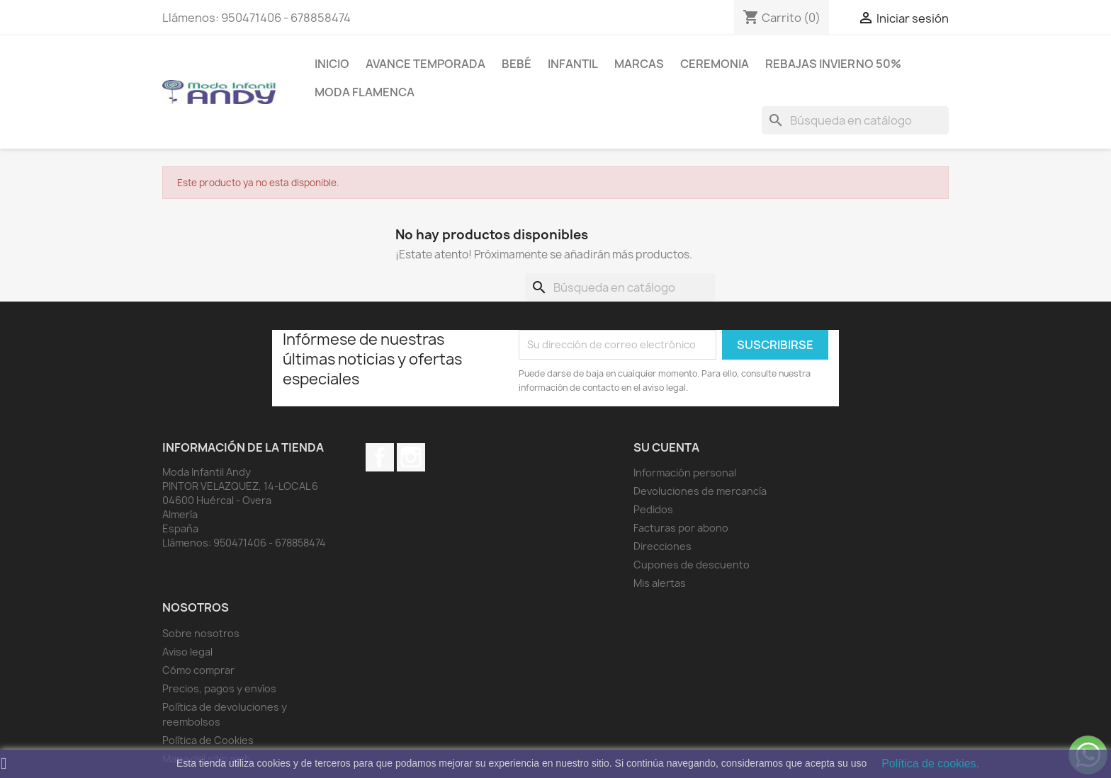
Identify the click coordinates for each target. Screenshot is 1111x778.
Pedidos (653, 509)
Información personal (684, 472)
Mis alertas (659, 583)
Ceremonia (714, 63)
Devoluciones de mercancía (700, 491)
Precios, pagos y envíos (219, 688)
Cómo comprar (198, 670)
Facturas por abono (680, 527)
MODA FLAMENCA (364, 92)
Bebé (516, 63)
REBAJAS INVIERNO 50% (833, 63)
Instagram (411, 457)
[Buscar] (855, 120)
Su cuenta (666, 447)
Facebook (380, 457)
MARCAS (639, 63)
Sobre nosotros (200, 633)
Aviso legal (187, 651)
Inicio (332, 63)
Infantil (573, 63)
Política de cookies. (930, 763)
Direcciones (662, 546)
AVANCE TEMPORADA (425, 63)
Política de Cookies (208, 740)
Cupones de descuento (691, 564)
